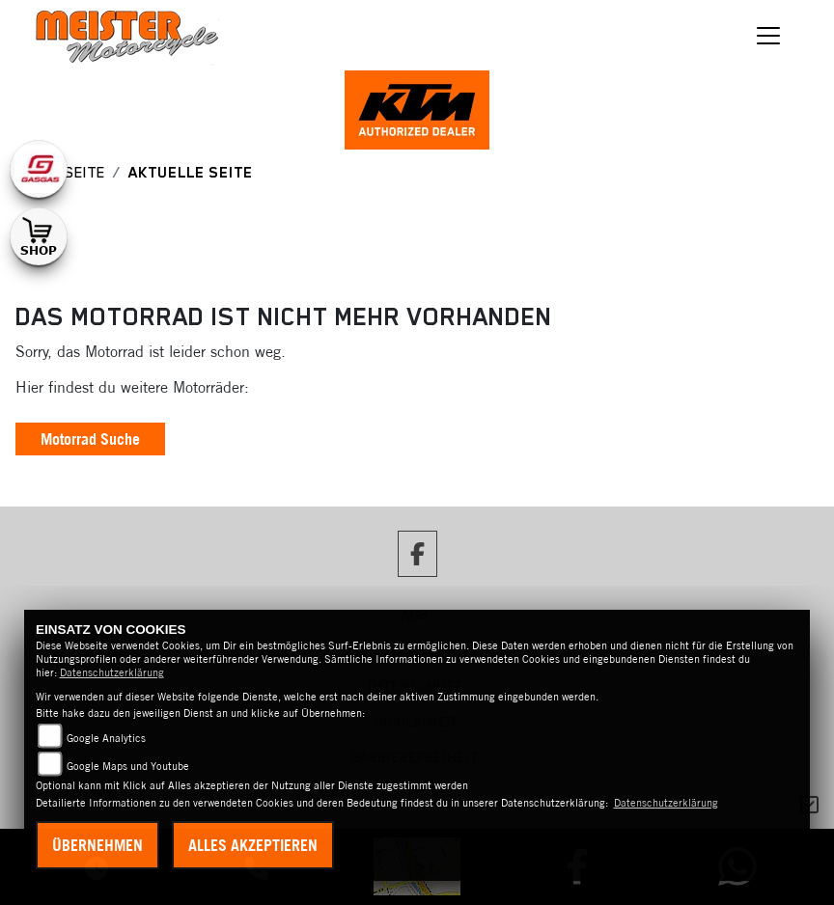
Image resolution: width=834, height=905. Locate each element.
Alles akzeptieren (253, 845)
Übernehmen (97, 845)
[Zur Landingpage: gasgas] (39, 169)
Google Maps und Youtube (128, 766)
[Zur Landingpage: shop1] (39, 236)
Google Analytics (106, 738)
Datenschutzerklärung (112, 672)
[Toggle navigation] (768, 36)
